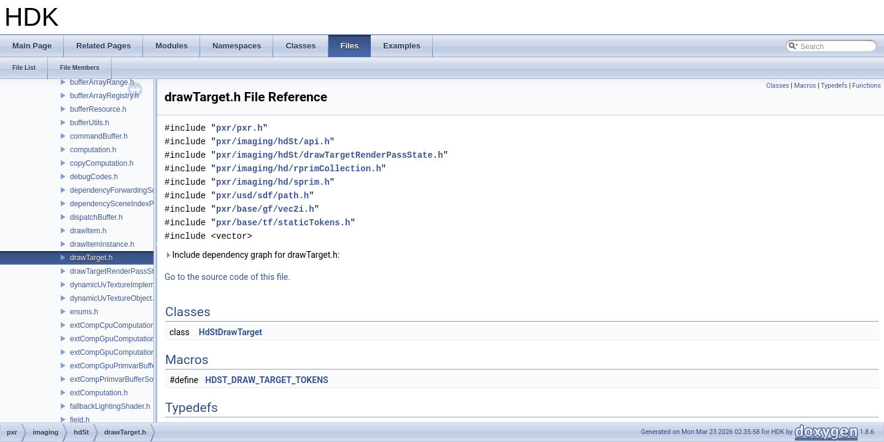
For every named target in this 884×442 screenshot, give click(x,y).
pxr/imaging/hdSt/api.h (273, 141)
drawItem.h (88, 231)
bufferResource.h (98, 109)
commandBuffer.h (99, 136)
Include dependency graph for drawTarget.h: (252, 255)
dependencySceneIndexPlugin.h (123, 204)
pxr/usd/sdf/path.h (262, 195)
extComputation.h (99, 393)
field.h (80, 420)
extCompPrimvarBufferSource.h (122, 379)
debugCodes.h (94, 177)
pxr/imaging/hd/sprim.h (273, 182)
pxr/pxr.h (239, 128)
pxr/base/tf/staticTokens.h (283, 222)
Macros (805, 86)
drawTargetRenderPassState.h (120, 271)
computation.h (93, 149)
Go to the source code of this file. (227, 277)
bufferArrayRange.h (102, 82)
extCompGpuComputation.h (115, 339)
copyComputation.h (101, 163)
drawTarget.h (91, 258)
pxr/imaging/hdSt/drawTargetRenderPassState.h (329, 155)
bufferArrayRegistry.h (104, 95)
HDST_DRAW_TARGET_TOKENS (266, 380)
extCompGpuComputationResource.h (131, 352)
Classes (777, 86)
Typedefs (834, 86)
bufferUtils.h (89, 122)
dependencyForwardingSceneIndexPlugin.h (141, 190)
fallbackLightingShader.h (110, 406)
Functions (866, 86)
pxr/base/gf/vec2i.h (265, 209)
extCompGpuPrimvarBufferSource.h (129, 366)
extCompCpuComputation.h (115, 325)
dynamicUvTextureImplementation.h (128, 285)
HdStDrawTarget (230, 332)
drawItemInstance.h (102, 244)
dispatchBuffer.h (96, 217)
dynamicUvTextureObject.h (114, 298)
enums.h (84, 312)
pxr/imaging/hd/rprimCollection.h (298, 168)
